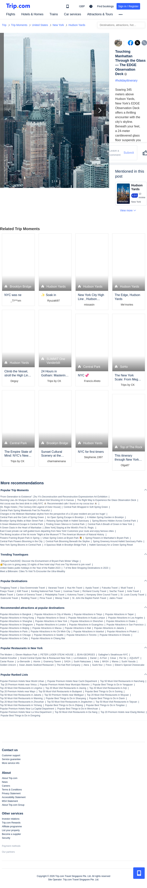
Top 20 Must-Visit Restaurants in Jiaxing (65, 688)
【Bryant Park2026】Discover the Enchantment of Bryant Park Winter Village (39, 561)
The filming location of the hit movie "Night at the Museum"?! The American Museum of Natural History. (52, 534)
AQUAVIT (134, 658)
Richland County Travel (94, 591)
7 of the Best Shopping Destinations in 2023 (86, 568)
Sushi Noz (97, 665)
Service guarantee (11, 759)
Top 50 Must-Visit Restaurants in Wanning (21, 698)
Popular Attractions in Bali (78, 628)
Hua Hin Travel (74, 587)
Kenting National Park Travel (45, 591)
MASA (105, 661)
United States (40, 25)
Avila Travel (133, 591)
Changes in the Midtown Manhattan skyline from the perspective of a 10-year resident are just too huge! (52, 514)
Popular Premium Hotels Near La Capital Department (27, 708)
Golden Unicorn (8, 665)
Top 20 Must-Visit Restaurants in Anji (108, 688)
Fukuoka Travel (110, 587)
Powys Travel (7, 591)
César (113, 658)
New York (58, 25)
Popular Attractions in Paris (14, 631)
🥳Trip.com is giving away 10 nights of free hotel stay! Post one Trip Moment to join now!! (45, 564)
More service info (10, 763)
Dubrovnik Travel (9, 598)
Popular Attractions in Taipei (119, 614)
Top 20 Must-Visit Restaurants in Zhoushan (22, 701)
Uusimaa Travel (71, 591)
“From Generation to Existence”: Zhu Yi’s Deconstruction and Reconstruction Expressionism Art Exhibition (53, 496)
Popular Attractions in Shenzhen (86, 621)
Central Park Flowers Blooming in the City (21, 541)
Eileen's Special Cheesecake (129, 665)
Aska (96, 661)
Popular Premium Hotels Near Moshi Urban (22, 681)
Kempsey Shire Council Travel (102, 594)
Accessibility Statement (13, 797)
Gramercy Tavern (52, 661)
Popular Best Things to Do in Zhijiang (64, 705)
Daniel (93, 658)
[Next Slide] (100, 110)
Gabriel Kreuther (8, 658)
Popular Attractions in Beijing (14, 628)
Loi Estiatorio (80, 658)
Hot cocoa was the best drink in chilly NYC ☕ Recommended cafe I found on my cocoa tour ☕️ (48, 503)
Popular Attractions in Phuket (121, 631)
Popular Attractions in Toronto (82, 635)
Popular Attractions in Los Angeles (125, 617)
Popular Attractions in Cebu (14, 638)
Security (6, 838)
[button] (79, 6)
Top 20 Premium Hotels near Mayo (17, 691)
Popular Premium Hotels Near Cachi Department (72, 681)
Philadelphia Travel (54, 594)
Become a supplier (11, 834)
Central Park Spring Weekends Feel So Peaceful (25, 510)
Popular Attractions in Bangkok (15, 614)
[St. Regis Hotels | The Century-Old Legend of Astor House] (30, 507)
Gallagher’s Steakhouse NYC (113, 654)
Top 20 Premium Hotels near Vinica (19, 684)
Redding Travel (29, 598)
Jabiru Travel (115, 598)
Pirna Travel (46, 598)
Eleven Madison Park (26, 654)
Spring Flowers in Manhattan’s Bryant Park (107, 538)
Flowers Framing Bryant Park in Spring (19, 538)
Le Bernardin (23, 661)
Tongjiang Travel (8, 587)
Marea (115, 661)
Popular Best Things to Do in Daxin (107, 698)
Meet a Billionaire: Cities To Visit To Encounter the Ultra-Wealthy (32, 571)
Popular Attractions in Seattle (48, 635)
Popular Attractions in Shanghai (16, 621)
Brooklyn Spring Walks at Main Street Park (21, 520)
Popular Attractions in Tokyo (88, 614)
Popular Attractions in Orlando (115, 635)
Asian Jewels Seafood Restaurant (36, 665)
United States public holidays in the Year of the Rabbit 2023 (30, 568)
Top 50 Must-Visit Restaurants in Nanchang (122, 681)
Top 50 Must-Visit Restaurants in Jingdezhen (69, 701)
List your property (11, 830)
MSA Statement (10, 801)
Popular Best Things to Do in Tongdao (105, 705)
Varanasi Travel (56, 587)
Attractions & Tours (100, 14)
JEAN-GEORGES (86, 654)
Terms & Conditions (12, 789)
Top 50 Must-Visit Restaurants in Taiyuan (116, 701)
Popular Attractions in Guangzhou (86, 624)
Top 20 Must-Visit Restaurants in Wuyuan (108, 695)
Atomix (36, 661)
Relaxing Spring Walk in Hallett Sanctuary (68, 520)
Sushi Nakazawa (82, 661)
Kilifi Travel (22, 591)
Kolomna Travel (75, 594)
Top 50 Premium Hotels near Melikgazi (64, 695)
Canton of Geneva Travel (29, 594)
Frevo (109, 665)
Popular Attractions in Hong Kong (17, 617)
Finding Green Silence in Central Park (65, 524)
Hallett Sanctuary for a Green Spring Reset (111, 544)
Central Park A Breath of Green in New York (110, 524)
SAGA (67, 661)
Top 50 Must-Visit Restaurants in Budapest (60, 691)
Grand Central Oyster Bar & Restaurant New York (45, 658)
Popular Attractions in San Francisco (124, 624)
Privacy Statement (11, 793)
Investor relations (10, 819)
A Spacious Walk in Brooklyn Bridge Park (65, 544)
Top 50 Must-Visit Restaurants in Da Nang (76, 712)
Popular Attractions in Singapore (16, 624)
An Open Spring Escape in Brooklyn (65, 517)
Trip (4, 25)
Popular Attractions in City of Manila (52, 614)
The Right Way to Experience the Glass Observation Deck (106, 500)
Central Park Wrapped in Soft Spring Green (86, 507)
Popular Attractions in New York (51, 621)
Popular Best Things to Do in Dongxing (20, 715)
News (5, 782)
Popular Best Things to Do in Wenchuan (77, 708)
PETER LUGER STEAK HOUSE (57, 654)
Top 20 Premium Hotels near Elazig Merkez (122, 712)
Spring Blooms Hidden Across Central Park (114, 520)
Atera (86, 665)
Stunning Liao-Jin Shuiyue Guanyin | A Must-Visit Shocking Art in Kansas (37, 500)
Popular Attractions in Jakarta (109, 628)
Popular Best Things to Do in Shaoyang (66, 698)
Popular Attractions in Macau (47, 628)
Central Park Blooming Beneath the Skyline (68, 541)
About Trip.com (9, 778)
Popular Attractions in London (51, 624)
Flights (10, 14)
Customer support (11, 755)
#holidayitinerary (126, 80)
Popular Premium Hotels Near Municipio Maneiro (65, 684)
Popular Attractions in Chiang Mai (48, 638)
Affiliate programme (12, 826)
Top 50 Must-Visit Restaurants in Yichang (21, 705)
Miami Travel (6, 594)
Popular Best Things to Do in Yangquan (113, 684)
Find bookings (105, 6)
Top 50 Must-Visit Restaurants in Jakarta (20, 695)
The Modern (6, 654)
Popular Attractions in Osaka (120, 621)
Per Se (122, 658)
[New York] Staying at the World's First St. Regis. (69, 527)
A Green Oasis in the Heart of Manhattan (21, 527)
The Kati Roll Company (68, 665)
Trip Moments (19, 25)
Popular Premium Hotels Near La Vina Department (25, 712)
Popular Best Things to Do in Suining (103, 691)
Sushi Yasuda (129, 661)
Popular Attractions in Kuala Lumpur (86, 617)
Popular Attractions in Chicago (15, 635)
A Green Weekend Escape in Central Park (21, 524)
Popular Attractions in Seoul (51, 617)
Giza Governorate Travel (32, 587)
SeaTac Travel (116, 591)
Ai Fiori (103, 658)
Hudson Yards (77, 25)
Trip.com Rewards (11, 822)
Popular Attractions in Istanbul (89, 631)
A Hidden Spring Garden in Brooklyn (105, 517)
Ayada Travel (92, 587)
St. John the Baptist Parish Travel (89, 598)
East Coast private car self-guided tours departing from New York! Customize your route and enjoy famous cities (57, 531)
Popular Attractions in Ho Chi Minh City (50, 631)
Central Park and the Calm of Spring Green (22, 517)
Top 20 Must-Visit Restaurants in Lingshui (21, 688)
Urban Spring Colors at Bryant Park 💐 (62, 538)
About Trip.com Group (13, 805)
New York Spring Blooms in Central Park (20, 544)
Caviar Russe (7, 661)
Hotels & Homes (32, 14)
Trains (54, 14)
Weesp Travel (62, 598)
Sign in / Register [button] (128, 6)
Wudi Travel (127, 587)
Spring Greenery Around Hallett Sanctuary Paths (117, 541)
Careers (6, 785)
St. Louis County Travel (132, 594)
